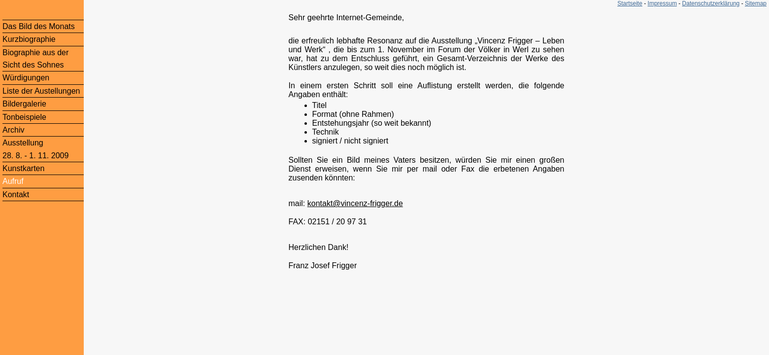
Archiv (13, 130)
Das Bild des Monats (38, 26)
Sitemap (756, 3)
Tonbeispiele (24, 117)
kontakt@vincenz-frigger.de (355, 203)
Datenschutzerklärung (711, 3)
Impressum (662, 3)
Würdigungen (25, 77)
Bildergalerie (24, 104)
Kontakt (15, 194)
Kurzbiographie (29, 39)
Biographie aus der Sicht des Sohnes (35, 58)
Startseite (629, 3)
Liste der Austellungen (41, 91)
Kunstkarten (23, 168)
